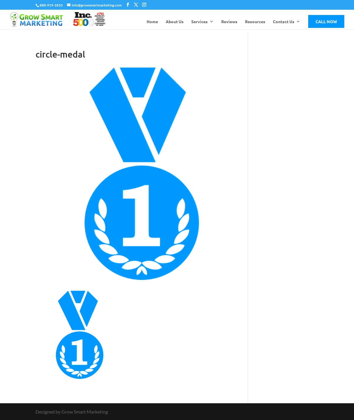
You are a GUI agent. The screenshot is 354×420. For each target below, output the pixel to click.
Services (199, 21)
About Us (175, 21)
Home (152, 21)
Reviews (229, 21)
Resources (255, 21)
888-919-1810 (51, 5)
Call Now (326, 21)
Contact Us (283, 21)
